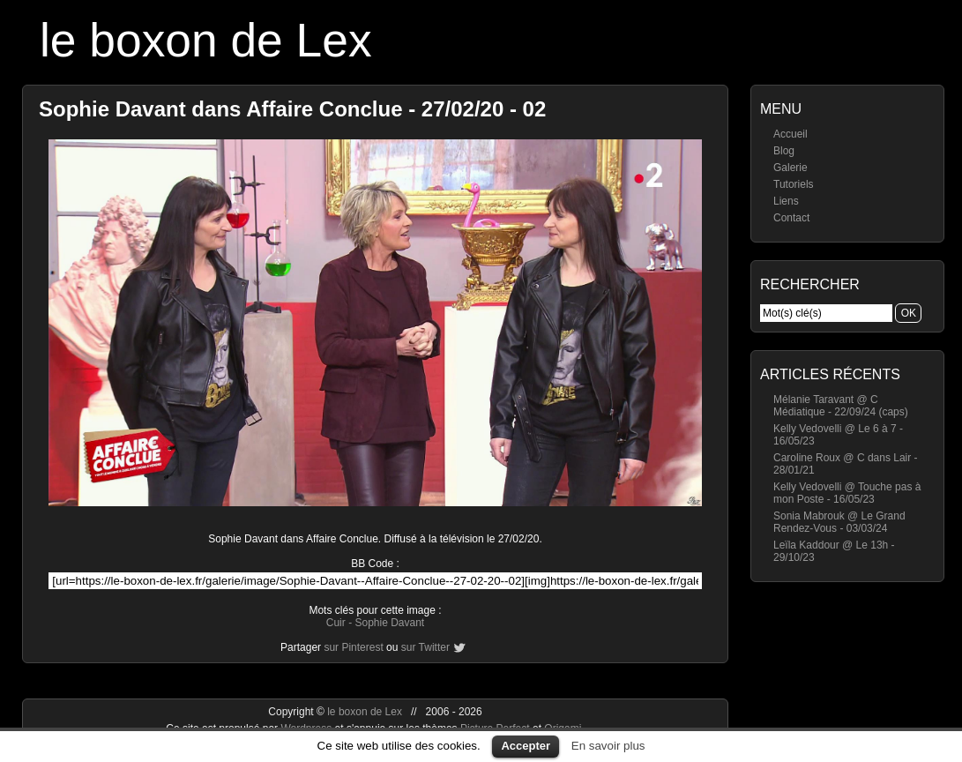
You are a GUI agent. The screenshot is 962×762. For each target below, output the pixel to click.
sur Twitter (425, 647)
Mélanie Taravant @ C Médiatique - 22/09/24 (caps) (840, 405)
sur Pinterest (353, 647)
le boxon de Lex (206, 40)
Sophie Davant (389, 622)
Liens (786, 201)
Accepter (525, 745)
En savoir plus (608, 745)
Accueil (790, 134)
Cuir (336, 622)
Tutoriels (793, 184)
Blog (783, 151)
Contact (791, 218)
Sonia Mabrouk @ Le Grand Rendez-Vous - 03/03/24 (839, 522)
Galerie (790, 167)
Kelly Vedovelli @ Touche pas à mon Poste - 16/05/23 (847, 493)
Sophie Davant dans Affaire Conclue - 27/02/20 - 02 (292, 109)
